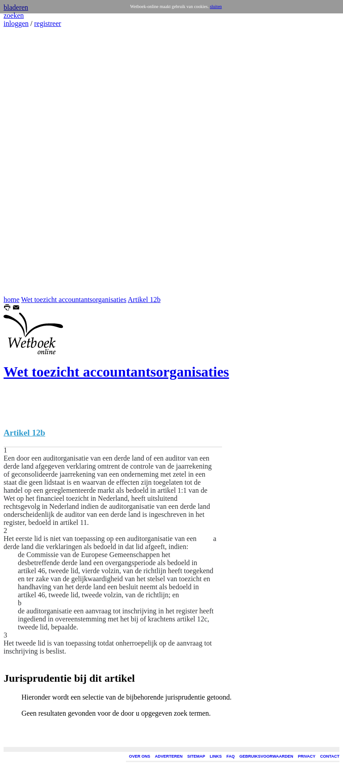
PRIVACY (306, 756)
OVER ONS (140, 756)
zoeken (14, 15)
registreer (47, 23)
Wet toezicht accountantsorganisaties (73, 299)
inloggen (16, 23)
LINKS (216, 756)
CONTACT (329, 756)
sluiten (216, 6)
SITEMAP (196, 756)
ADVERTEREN (169, 756)
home (12, 299)
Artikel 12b (144, 299)
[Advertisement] (30, 162)
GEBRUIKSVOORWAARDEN (266, 756)
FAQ (230, 756)
